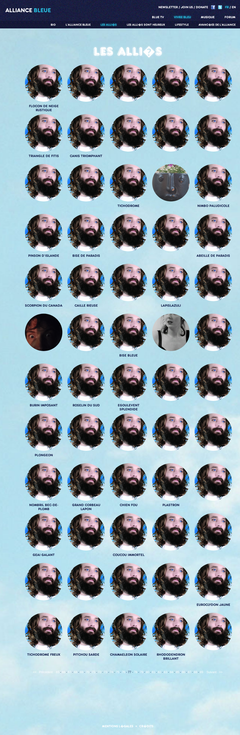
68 (75, 672)
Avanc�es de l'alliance (217, 24)
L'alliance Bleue (78, 24)
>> (221, 672)
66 (63, 672)
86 (183, 672)
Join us (187, 7)
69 (81, 672)
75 (117, 672)
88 (195, 672)
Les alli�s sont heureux (146, 24)
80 (147, 672)
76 (123, 672)
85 (177, 672)
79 (141, 672)
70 (87, 672)
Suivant (212, 672)
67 (69, 672)
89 (201, 672)
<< (34, 672)
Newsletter (168, 7)
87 (189, 672)
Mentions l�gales (117, 726)
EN (234, 7)
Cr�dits (146, 726)
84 (171, 672)
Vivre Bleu (182, 17)
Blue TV (158, 17)
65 (57, 672)
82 (159, 672)
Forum (230, 17)
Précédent (46, 672)
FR (227, 7)
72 (99, 672)
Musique (208, 17)
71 (93, 672)
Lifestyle (182, 24)
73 (105, 672)
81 (153, 672)
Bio (53, 24)
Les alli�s (109, 24)
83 (165, 672)
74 (111, 672)
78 (135, 672)
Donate (202, 7)
